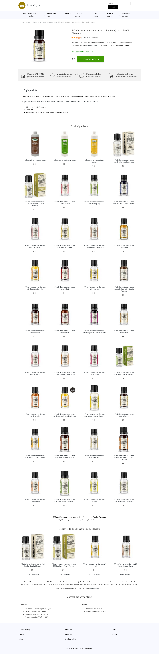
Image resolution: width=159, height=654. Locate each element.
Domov (23, 14)
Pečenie (68, 14)
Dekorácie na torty (52, 15)
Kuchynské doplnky (126, 15)
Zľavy (21, 639)
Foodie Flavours (94, 45)
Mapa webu (69, 634)
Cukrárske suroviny (37, 22)
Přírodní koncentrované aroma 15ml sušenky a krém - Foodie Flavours (124, 289)
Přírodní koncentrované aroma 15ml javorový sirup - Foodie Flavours (124, 457)
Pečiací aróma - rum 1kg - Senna (35, 160)
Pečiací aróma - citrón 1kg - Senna (64, 160)
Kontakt (114, 634)
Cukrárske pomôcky (32, 15)
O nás (113, 629)
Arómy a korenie (48, 22)
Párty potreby (96, 15)
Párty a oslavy (110, 15)
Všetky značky (24, 629)
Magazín (68, 629)
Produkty (28, 22)
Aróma (55, 22)
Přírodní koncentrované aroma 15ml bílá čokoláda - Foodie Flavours (35, 204)
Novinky (22, 634)
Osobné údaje (70, 639)
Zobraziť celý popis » (122, 45)
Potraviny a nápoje (79, 15)
